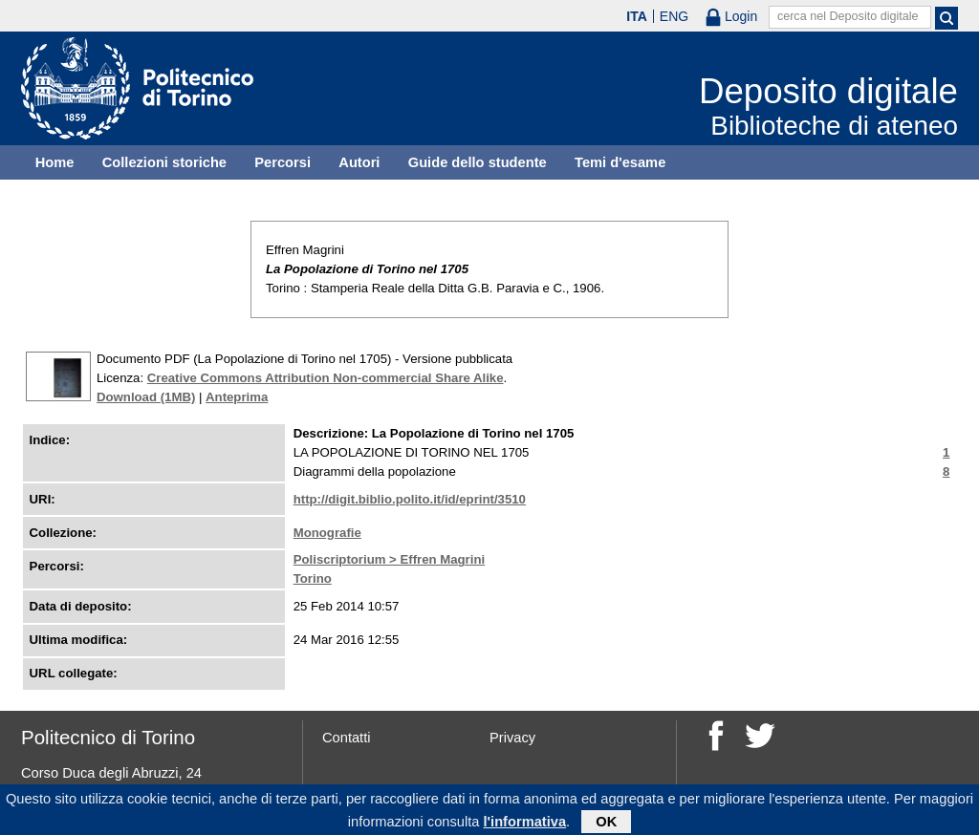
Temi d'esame (620, 162)
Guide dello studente (477, 162)
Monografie (327, 532)
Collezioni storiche (164, 162)
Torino (313, 578)
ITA (636, 16)
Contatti (346, 737)
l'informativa (525, 824)
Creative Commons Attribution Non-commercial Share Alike (325, 378)
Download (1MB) (146, 397)
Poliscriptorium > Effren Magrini (389, 559)
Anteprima (237, 397)
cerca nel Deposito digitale (848, 16)
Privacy (512, 737)
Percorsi (282, 162)
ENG (674, 16)
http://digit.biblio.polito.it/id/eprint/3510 (410, 499)
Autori (359, 162)
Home (55, 162)
